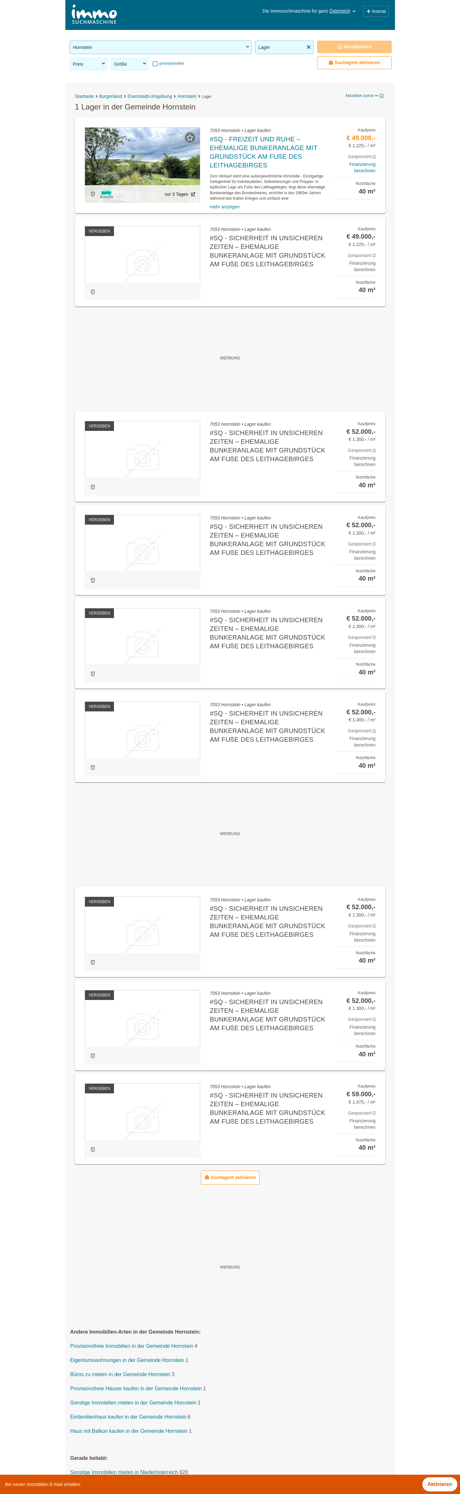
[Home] (94, 15)
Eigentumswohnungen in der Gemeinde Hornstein (127, 1360)
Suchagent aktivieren (354, 62)
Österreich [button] (343, 11)
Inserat (376, 11)
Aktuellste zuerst (362, 95)
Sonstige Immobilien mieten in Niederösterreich (124, 1472)
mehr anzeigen (225, 206)
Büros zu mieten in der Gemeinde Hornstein (120, 1374)
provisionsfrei (171, 63)
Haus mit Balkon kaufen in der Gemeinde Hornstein (129, 1431)
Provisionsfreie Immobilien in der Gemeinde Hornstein (131, 1346)
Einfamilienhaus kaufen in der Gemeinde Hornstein (128, 1417)
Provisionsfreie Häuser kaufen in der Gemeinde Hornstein (136, 1388)
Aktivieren (439, 1484)
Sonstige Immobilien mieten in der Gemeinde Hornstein (133, 1402)
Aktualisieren (354, 47)
